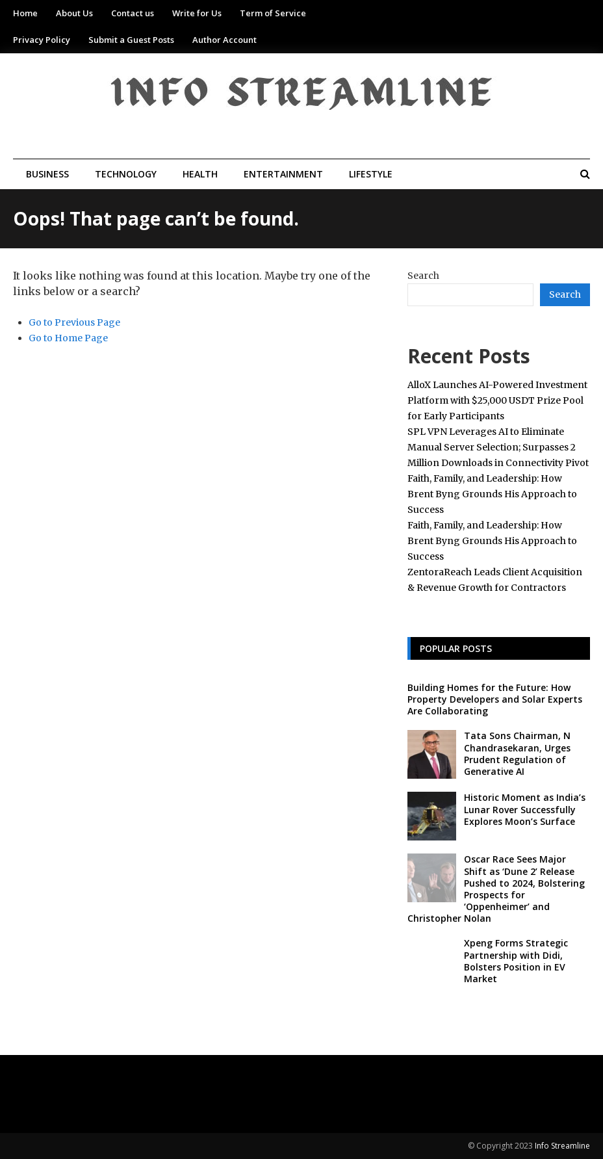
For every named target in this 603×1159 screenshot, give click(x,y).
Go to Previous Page (74, 322)
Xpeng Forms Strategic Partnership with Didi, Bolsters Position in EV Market (516, 961)
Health (200, 174)
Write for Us (197, 13)
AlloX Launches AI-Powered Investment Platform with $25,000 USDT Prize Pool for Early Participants (497, 400)
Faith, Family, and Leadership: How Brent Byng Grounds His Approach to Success (492, 494)
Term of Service (273, 13)
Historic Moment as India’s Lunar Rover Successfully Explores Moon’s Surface (524, 809)
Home (25, 13)
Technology (126, 174)
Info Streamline (562, 1145)
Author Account (224, 40)
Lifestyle (370, 174)
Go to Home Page (68, 338)
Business (47, 174)
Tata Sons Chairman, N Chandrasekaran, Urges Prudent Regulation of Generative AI (517, 753)
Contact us (132, 13)
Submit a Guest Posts (131, 40)
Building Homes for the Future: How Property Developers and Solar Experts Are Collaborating (494, 699)
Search (423, 275)
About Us (74, 13)
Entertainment (283, 174)
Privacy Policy (41, 40)
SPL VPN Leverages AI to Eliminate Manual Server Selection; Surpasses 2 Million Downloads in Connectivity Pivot (498, 447)
